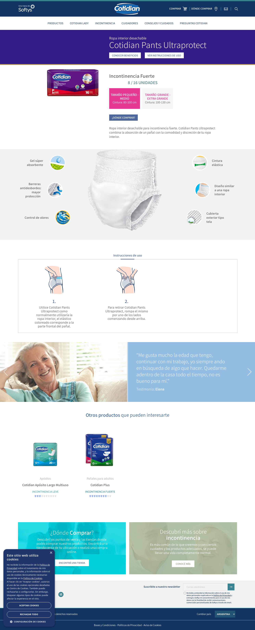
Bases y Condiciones (105, 625)
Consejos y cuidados (159, 23)
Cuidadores (130, 23)
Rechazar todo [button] (29, 614)
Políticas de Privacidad (129, 625)
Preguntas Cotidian (193, 23)
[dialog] (29, 588)
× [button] (51, 553)
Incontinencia (105, 23)
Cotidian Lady (79, 23)
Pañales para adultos (100, 478)
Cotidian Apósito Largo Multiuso (45, 485)
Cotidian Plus (100, 485)
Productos (55, 23)
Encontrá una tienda (72, 562)
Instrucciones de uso (127, 255)
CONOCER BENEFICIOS (125, 55)
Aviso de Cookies (152, 625)
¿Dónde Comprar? (123, 117)
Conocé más (183, 563)
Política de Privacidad (222, 595)
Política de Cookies (32, 578)
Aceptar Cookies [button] (29, 605)
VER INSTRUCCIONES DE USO (164, 55)
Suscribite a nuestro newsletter (162, 586)
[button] (5, 372)
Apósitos (45, 478)
